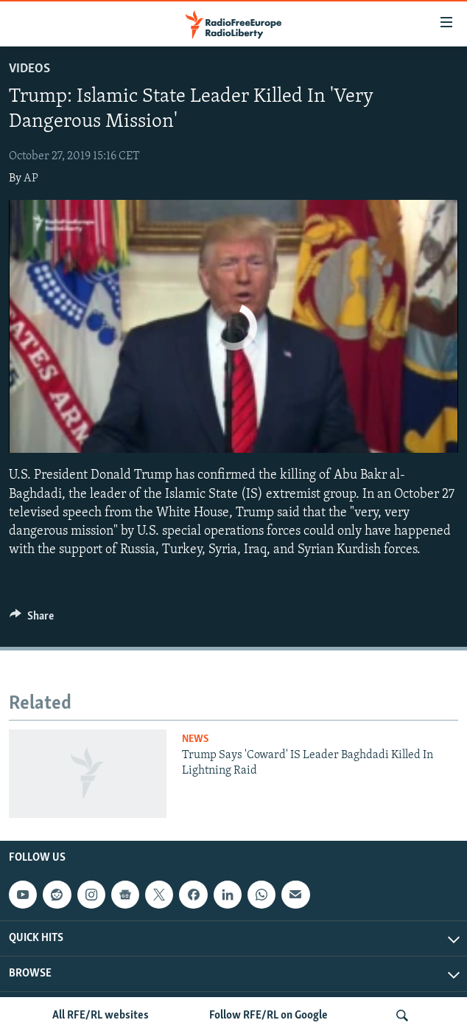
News (195, 739)
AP (31, 178)
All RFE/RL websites (100, 1015)
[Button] (32, 620)
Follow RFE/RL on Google (268, 1015)
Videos (29, 69)
